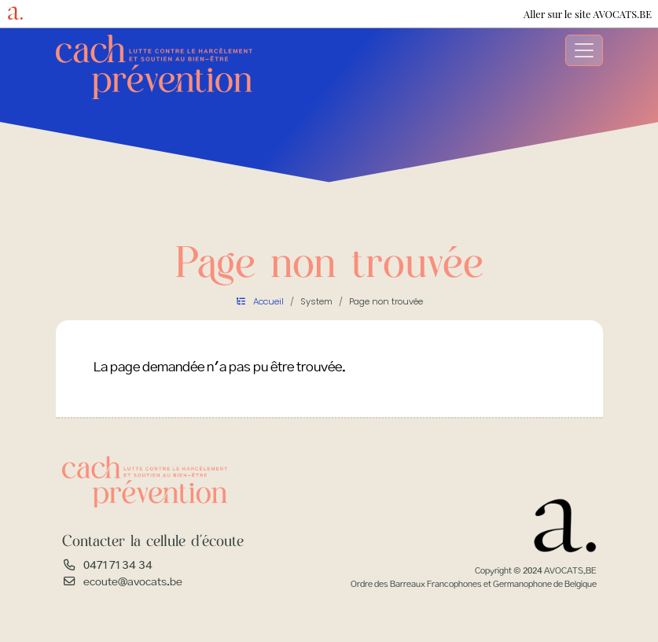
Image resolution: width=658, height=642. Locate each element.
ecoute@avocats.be (132, 582)
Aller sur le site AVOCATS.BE (588, 13)
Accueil (268, 301)
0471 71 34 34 (118, 565)
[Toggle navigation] (584, 50)
